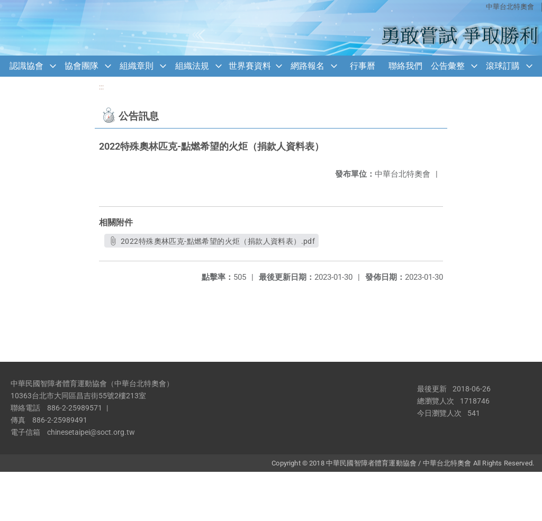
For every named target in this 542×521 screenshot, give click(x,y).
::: (101, 87)
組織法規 (192, 66)
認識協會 (26, 66)
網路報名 (307, 66)
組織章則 (136, 66)
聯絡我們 (405, 66)
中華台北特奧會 (510, 7)
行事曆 (362, 66)
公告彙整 (448, 66)
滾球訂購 (503, 66)
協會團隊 (81, 66)
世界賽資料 (250, 66)
